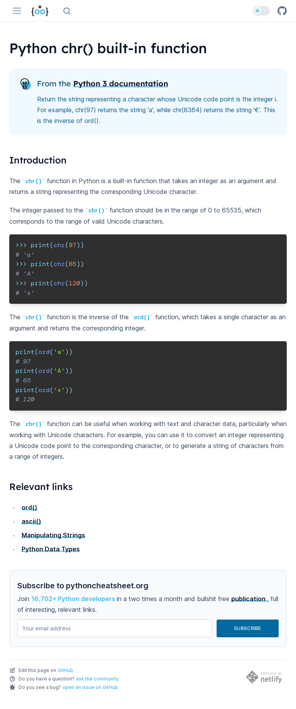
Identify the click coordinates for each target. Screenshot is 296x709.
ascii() (31, 521)
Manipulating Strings (53, 535)
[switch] (261, 10)
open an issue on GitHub (90, 687)
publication (249, 599)
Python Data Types (51, 549)
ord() (29, 507)
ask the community (97, 679)
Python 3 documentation (120, 83)
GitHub (65, 670)
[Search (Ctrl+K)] (67, 11)
